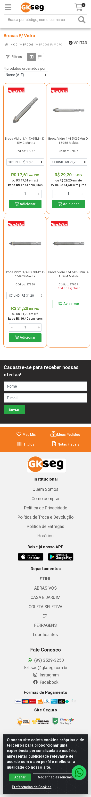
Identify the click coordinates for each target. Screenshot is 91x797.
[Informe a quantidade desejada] (25, 194)
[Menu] (8, 7)
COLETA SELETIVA (45, 606)
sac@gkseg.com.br (46, 667)
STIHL (45, 578)
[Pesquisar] (82, 20)
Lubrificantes (45, 634)
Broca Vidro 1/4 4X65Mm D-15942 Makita (25, 140)
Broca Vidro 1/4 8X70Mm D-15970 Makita (25, 274)
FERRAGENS (45, 625)
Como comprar (46, 498)
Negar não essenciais (55, 781)
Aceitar (20, 781)
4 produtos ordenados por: (25, 68)
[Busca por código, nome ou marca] (40, 20)
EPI (45, 616)
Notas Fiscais (65, 444)
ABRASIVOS (45, 588)
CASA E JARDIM (45, 597)
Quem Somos (45, 489)
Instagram (46, 675)
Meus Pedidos (65, 435)
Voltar (78, 43)
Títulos (25, 444)
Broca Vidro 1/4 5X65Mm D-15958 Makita (68, 140)
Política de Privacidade (45, 507)
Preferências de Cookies (31, 791)
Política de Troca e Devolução (45, 517)
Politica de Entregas (45, 526)
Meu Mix (26, 435)
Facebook (45, 682)
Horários (45, 535)
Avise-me (68, 304)
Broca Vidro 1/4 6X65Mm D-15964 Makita (68, 274)
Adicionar (25, 204)
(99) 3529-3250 (45, 660)
